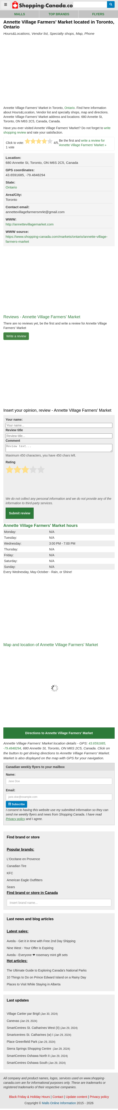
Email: (10, 791)
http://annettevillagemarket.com (30, 224)
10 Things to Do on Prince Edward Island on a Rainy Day (46, 978)
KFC (10, 874)
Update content (76, 1098)
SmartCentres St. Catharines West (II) (42, 1029)
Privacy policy (15, 820)
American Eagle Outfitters (25, 881)
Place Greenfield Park (31, 1043)
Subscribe (16, 805)
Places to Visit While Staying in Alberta (33, 985)
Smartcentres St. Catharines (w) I (39, 1036)
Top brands (58, 14)
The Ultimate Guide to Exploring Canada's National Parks (47, 972)
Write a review (16, 336)
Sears (11, 888)
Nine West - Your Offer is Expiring (30, 949)
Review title (14, 430)
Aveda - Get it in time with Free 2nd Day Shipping (41, 942)
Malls (19, 14)
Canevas (22, 1022)
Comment (13, 440)
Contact (57, 1098)
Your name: (14, 419)
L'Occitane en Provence (23, 860)
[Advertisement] (41, 70)
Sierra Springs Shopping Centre (38, 1050)
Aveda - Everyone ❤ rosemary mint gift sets (37, 956)
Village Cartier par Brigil (32, 1015)
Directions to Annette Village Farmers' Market (59, 734)
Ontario (69, 108)
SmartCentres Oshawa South (36, 1064)
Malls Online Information (59, 1104)
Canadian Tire (16, 867)
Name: (10, 776)
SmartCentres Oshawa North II (37, 1057)
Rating (10, 463)
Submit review (19, 514)
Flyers (98, 14)
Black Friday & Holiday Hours (29, 1098)
